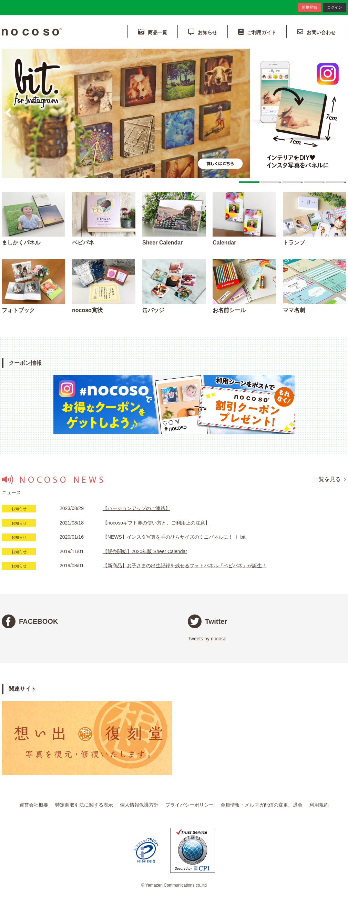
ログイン (334, 7)
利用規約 (319, 805)
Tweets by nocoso (207, 638)
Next (340, 112)
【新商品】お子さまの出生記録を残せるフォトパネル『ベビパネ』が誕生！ (185, 565)
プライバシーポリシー (189, 805)
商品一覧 (152, 32)
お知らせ (202, 32)
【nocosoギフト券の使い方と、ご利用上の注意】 (156, 523)
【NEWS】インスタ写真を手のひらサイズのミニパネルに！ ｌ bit (174, 537)
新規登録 (309, 7)
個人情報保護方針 (139, 805)
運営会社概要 (33, 805)
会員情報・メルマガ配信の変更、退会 (262, 805)
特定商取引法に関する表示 (84, 805)
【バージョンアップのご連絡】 (136, 508)
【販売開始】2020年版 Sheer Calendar (145, 551)
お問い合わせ (316, 32)
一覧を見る (329, 479)
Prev (8, 112)
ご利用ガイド (257, 32)
